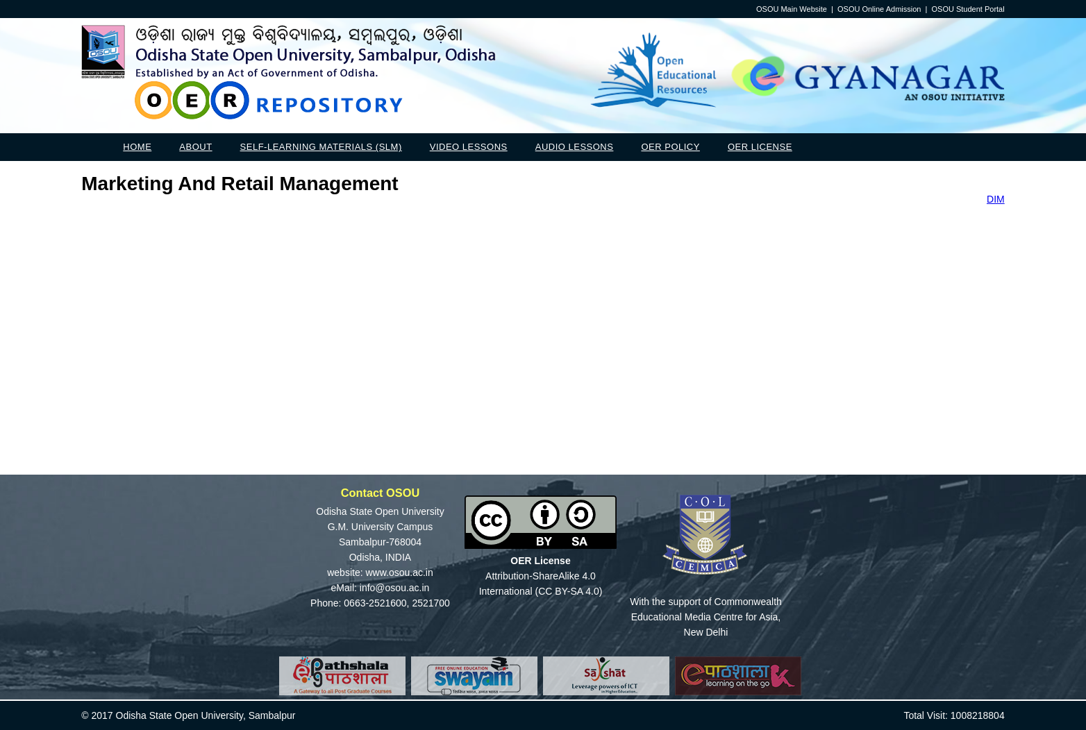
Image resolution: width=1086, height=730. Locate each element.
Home (137, 147)
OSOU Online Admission (879, 9)
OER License (760, 147)
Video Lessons (469, 147)
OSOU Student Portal (968, 9)
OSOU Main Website (791, 9)
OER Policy (670, 147)
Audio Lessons (574, 147)
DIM (996, 199)
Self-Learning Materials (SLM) (321, 147)
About (195, 147)
